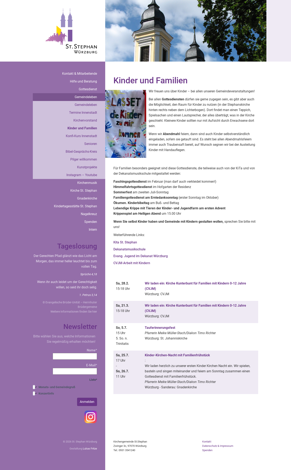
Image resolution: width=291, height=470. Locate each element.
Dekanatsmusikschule (129, 249)
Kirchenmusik (87, 183)
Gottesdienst (88, 89)
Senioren (90, 144)
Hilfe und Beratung (83, 81)
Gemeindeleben (86, 97)
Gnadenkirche (87, 198)
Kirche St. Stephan (83, 191)
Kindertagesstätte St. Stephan (75, 206)
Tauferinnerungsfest (160, 328)
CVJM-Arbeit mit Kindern (131, 263)
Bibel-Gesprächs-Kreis (81, 152)
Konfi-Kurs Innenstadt (81, 136)
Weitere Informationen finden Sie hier (73, 311)
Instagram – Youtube (81, 175)
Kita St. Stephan (125, 242)
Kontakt (206, 441)
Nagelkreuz (89, 214)
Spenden (90, 222)
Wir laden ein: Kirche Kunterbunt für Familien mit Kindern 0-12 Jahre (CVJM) (195, 286)
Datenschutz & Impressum (217, 445)
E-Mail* (75, 369)
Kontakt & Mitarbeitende (79, 74)
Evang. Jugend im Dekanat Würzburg (140, 256)
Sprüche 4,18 (88, 274)
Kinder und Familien (82, 128)
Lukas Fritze (90, 448)
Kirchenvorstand (85, 120)
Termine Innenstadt (83, 113)
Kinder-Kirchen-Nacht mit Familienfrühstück (177, 355)
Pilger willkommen (83, 159)
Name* (75, 354)
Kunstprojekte (87, 167)
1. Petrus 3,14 (88, 295)
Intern (93, 230)
